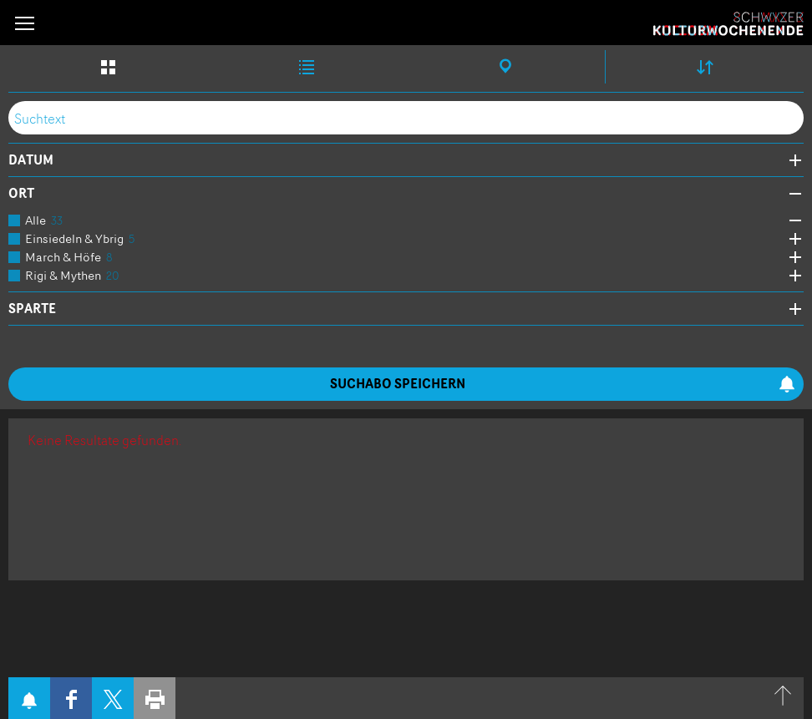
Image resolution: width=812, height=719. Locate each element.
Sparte (32, 309)
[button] (24, 23)
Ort (21, 194)
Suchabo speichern (562, 383)
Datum (30, 160)
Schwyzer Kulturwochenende (728, 24)
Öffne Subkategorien (791, 220)
